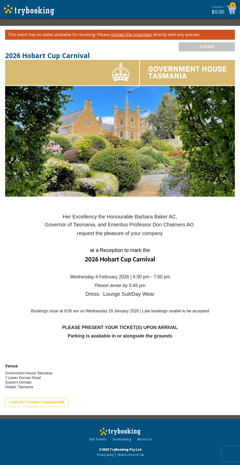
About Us (144, 439)
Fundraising (122, 439)
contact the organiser (131, 34)
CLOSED (206, 46)
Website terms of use (131, 455)
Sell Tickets (97, 439)
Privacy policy (105, 455)
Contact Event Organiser (37, 402)
